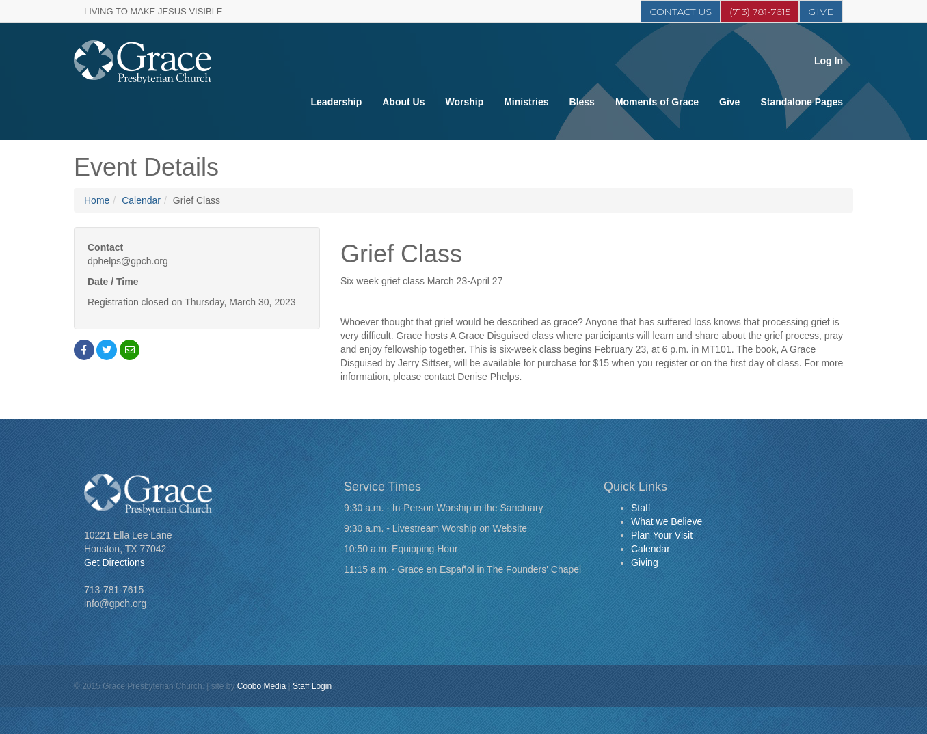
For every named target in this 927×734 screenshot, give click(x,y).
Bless (582, 101)
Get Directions (114, 562)
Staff (641, 507)
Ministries (526, 101)
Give (821, 11)
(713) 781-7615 (760, 11)
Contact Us (680, 11)
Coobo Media (261, 686)
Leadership (336, 101)
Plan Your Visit (662, 535)
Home (96, 200)
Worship (464, 101)
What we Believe (666, 521)
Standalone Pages (801, 101)
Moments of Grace (657, 101)
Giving (644, 562)
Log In (828, 60)
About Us (403, 101)
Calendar (141, 200)
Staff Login (312, 686)
